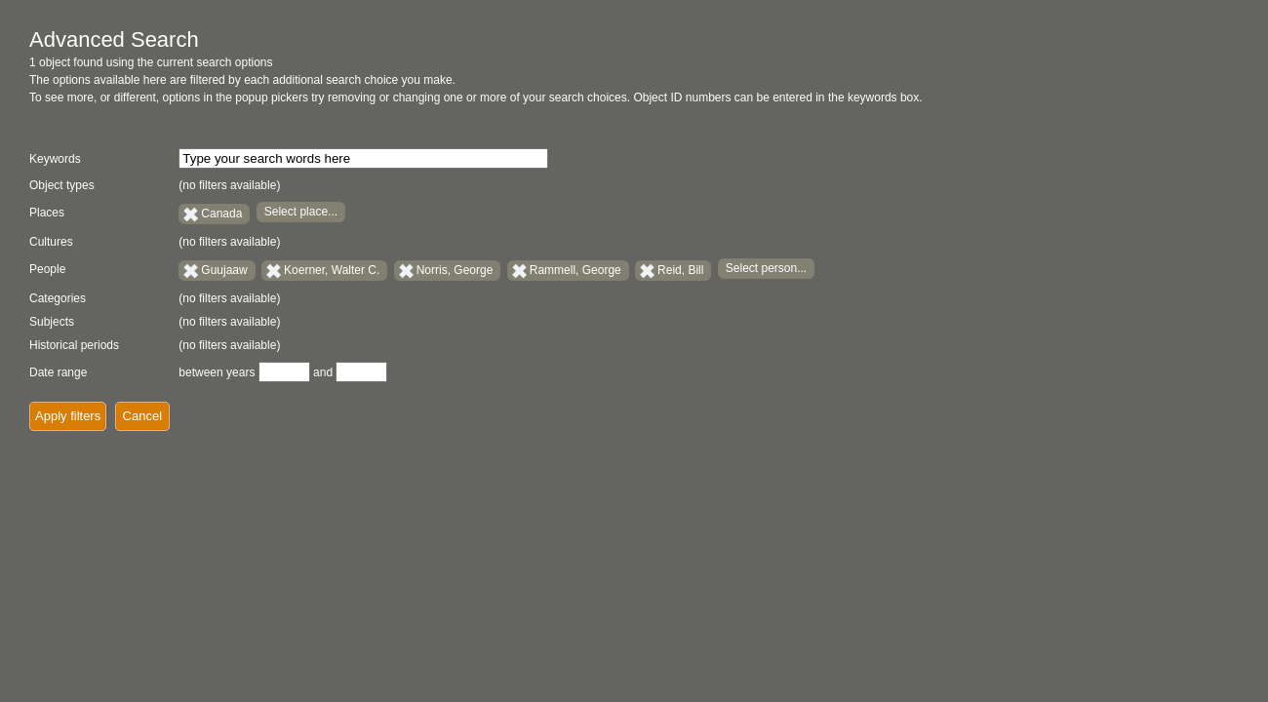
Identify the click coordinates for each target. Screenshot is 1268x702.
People (47, 269)
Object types (62, 185)
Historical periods (74, 345)
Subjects (51, 322)
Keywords (55, 159)
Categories (57, 298)
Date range (58, 372)
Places (46, 212)
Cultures (51, 242)
